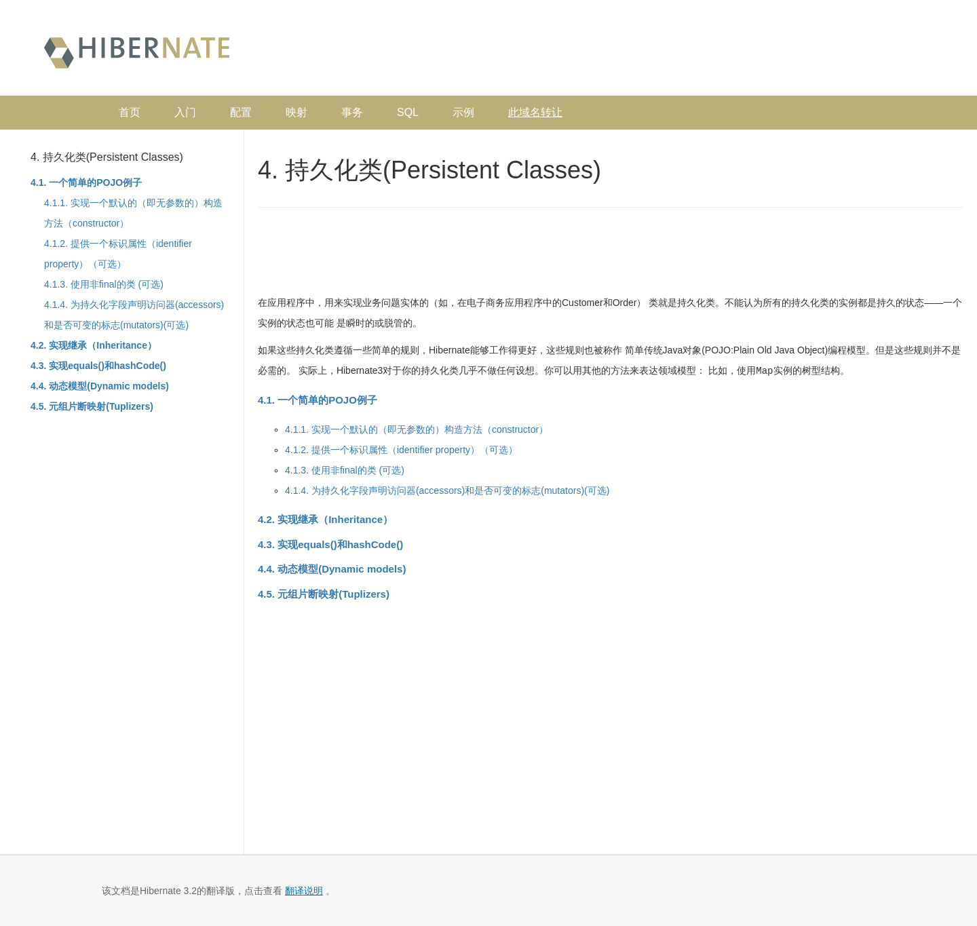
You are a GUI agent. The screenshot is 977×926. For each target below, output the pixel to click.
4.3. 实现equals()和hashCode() (98, 365)
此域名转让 (535, 112)
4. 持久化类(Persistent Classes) (107, 157)
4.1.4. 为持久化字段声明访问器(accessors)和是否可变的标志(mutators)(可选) (447, 489)
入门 (185, 112)
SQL (408, 112)
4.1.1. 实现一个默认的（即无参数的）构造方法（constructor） (416, 428)
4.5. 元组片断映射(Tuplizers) (92, 406)
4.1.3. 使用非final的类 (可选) (104, 284)
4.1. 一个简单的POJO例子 (86, 182)
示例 (463, 112)
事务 (352, 112)
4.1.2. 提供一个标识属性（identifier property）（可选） (401, 449)
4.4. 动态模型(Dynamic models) (100, 386)
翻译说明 (304, 890)
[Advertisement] (696, 50)
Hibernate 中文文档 (136, 51)
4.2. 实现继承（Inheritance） (94, 345)
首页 (129, 112)
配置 (241, 112)
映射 (296, 112)
